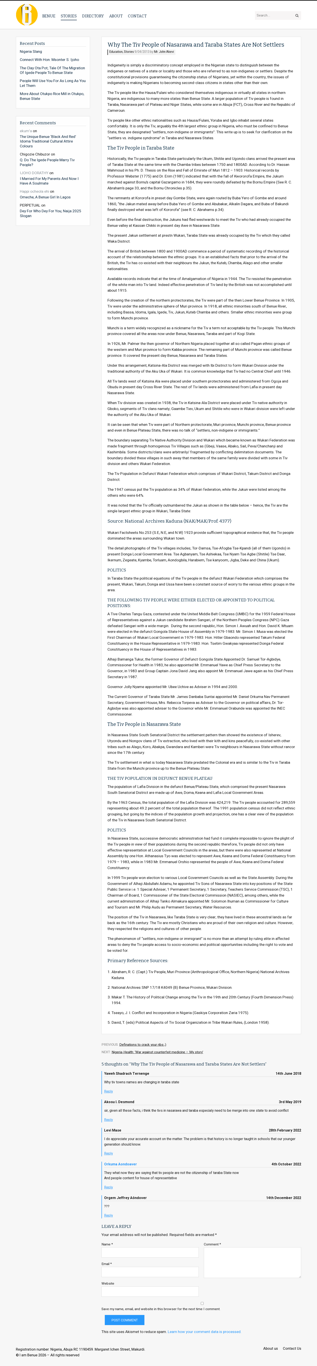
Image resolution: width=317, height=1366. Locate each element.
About (116, 16)
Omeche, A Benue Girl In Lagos (45, 197)
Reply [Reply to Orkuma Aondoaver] (108, 1187)
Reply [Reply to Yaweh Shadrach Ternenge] (108, 1091)
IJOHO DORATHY (34, 173)
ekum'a (26, 131)
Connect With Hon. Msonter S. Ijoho (49, 59)
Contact (137, 16)
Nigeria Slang (31, 51)
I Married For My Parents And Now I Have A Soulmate (49, 181)
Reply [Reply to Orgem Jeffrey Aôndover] (108, 1215)
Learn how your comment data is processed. (204, 1332)
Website (107, 1283)
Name (107, 1244)
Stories (69, 16)
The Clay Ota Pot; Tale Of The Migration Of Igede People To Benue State (52, 70)
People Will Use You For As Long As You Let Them (53, 83)
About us (270, 1349)
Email (106, 1264)
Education (116, 52)
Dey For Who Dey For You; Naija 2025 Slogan (50, 213)
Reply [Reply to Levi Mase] (108, 1153)
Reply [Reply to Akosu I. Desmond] (108, 1119)
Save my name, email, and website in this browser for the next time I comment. (160, 1309)
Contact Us (292, 1349)
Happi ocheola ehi (34, 191)
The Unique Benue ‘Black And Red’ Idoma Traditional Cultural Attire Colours (48, 141)
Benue (48, 16)
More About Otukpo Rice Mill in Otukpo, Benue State (52, 96)
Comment (212, 1244)
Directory (93, 16)
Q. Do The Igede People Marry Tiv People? (47, 162)
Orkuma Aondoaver (120, 1164)
